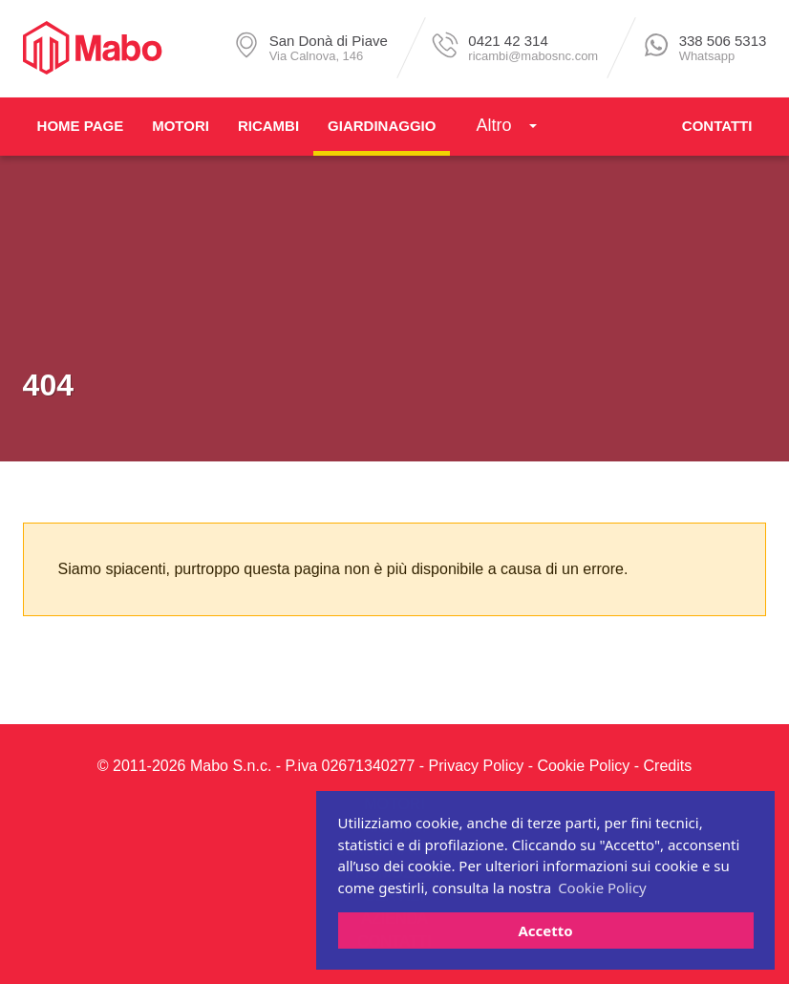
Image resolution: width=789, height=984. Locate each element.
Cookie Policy (583, 766)
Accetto (545, 930)
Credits (668, 766)
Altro (493, 125)
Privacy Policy (476, 766)
